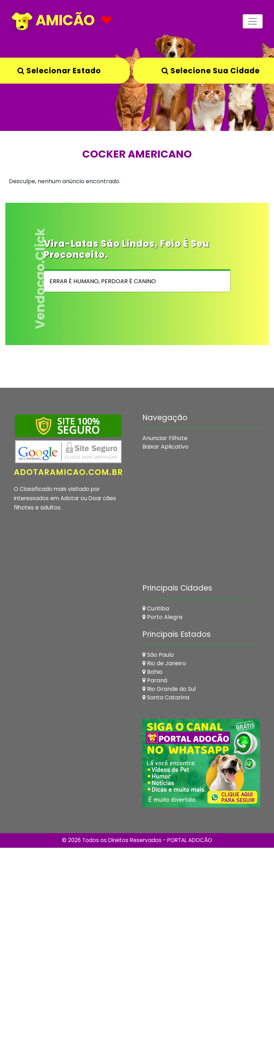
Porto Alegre (162, 617)
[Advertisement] (122, 633)
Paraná (154, 680)
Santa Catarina (165, 697)
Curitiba (155, 608)
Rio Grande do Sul (169, 689)
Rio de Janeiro (164, 663)
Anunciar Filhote (165, 438)
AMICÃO (53, 21)
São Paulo (158, 655)
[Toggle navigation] (253, 21)
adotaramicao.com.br (68, 472)
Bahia (152, 672)
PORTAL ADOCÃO (189, 840)
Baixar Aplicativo (165, 447)
